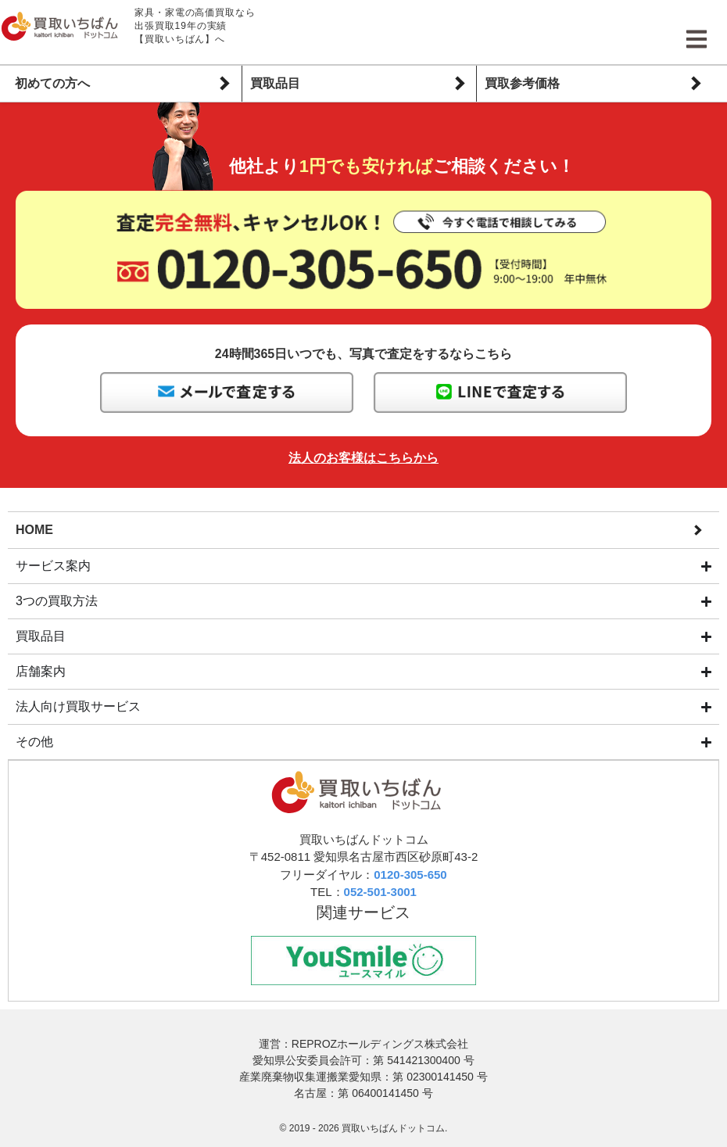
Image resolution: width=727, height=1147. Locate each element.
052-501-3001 (380, 892)
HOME (34, 529)
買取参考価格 (522, 83)
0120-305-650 (410, 875)
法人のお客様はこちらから (363, 457)
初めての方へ (52, 83)
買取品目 (275, 83)
